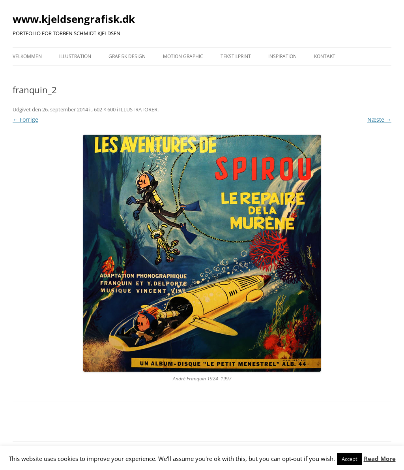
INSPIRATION (282, 56)
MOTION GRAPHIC (183, 56)
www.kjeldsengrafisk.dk (74, 19)
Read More (380, 458)
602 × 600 (105, 109)
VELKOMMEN (27, 56)
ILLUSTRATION (75, 56)
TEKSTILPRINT (236, 56)
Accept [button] (349, 458)
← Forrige (25, 119)
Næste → (379, 119)
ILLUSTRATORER (138, 109)
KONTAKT (324, 56)
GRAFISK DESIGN (127, 56)
